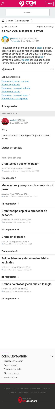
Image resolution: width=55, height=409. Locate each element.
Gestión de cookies (38, 392)
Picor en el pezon (11, 373)
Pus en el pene (10, 365)
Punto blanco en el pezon (14, 98)
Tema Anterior (10, 26)
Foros (10, 21)
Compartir (10, 69)
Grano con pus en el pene (14, 95)
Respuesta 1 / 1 (9, 113)
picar (39, 47)
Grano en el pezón (10, 91)
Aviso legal (23, 392)
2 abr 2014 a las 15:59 (30, 41)
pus (41, 56)
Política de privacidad (41, 388)
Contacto (12, 392)
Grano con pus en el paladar (16, 88)
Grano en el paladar (13, 369)
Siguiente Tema (44, 26)
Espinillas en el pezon (13, 361)
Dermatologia (23, 21)
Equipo (7, 388)
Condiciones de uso (20, 388)
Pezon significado (10, 84)
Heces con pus (10, 377)
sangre (25, 60)
